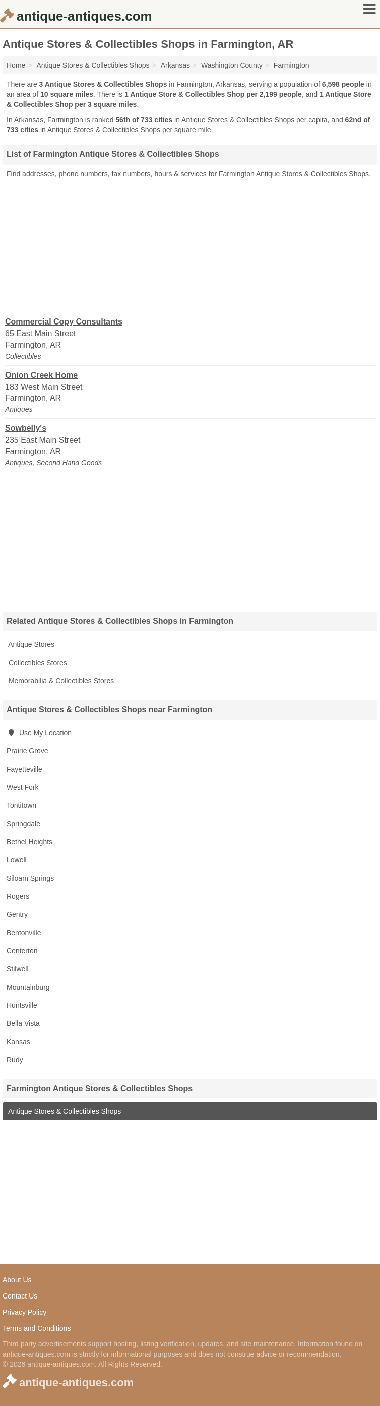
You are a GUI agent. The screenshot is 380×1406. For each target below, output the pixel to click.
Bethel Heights (29, 842)
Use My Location (39, 733)
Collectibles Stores (37, 663)
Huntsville (22, 1005)
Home (16, 65)
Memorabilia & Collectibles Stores (60, 681)
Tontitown (21, 805)
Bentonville (24, 933)
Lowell (17, 860)
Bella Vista (23, 1023)
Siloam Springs (30, 878)
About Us (17, 1280)
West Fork (23, 787)
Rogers (18, 896)
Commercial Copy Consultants (63, 321)
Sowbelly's (25, 428)
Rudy (15, 1060)
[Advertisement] (190, 247)
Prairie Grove (27, 751)
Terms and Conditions (37, 1328)
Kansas (18, 1042)
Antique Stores (30, 644)
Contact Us (20, 1296)
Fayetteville (24, 769)
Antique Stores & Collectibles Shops (64, 1111)
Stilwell (18, 969)
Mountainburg (28, 987)
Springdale (23, 824)
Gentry (17, 914)
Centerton (22, 951)
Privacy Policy (24, 1312)
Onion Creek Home (41, 375)
